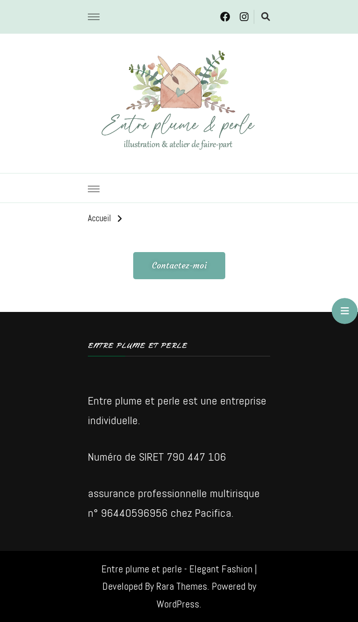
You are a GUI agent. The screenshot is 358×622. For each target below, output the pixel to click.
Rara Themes (181, 586)
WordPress (178, 604)
